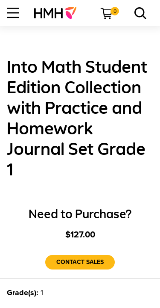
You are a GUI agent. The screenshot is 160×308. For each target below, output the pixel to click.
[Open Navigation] (13, 13)
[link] (58, 12)
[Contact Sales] (80, 262)
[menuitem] (58, 13)
